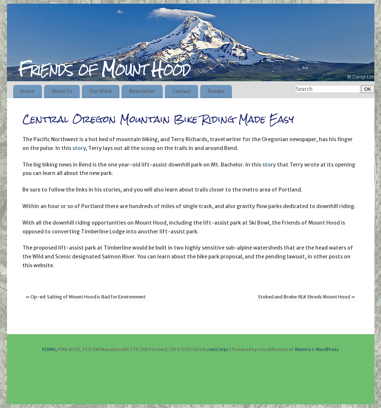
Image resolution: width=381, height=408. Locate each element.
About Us (61, 91)
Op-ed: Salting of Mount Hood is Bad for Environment (86, 297)
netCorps (219, 349)
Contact (181, 91)
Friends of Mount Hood (104, 69)
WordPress (327, 349)
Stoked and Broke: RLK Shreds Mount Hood (306, 297)
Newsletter (142, 91)
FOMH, (49, 349)
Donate (216, 91)
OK (366, 89)
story (79, 148)
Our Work (100, 91)
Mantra (303, 349)
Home (27, 91)
